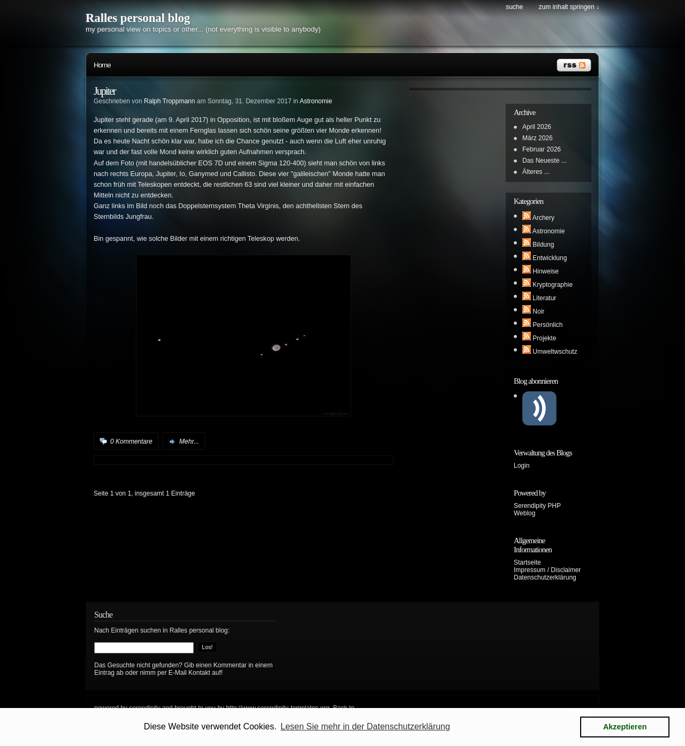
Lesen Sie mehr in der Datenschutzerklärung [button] (365, 726)
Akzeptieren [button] (625, 726)
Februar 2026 (541, 149)
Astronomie (316, 101)
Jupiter (104, 91)
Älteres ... (536, 172)
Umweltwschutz (554, 351)
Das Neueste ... (544, 160)
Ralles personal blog (138, 18)
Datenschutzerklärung (545, 577)
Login (521, 465)
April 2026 (536, 127)
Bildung (543, 244)
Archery (543, 218)
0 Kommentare (131, 441)
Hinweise (545, 271)
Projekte (544, 338)
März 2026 (537, 138)
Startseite (527, 562)
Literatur (544, 298)
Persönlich (547, 325)
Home (102, 65)
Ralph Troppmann (169, 101)
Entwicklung (549, 258)
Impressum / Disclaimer (547, 570)
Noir (538, 311)
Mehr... (189, 441)
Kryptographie (552, 284)
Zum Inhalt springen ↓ (569, 7)
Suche (514, 7)
